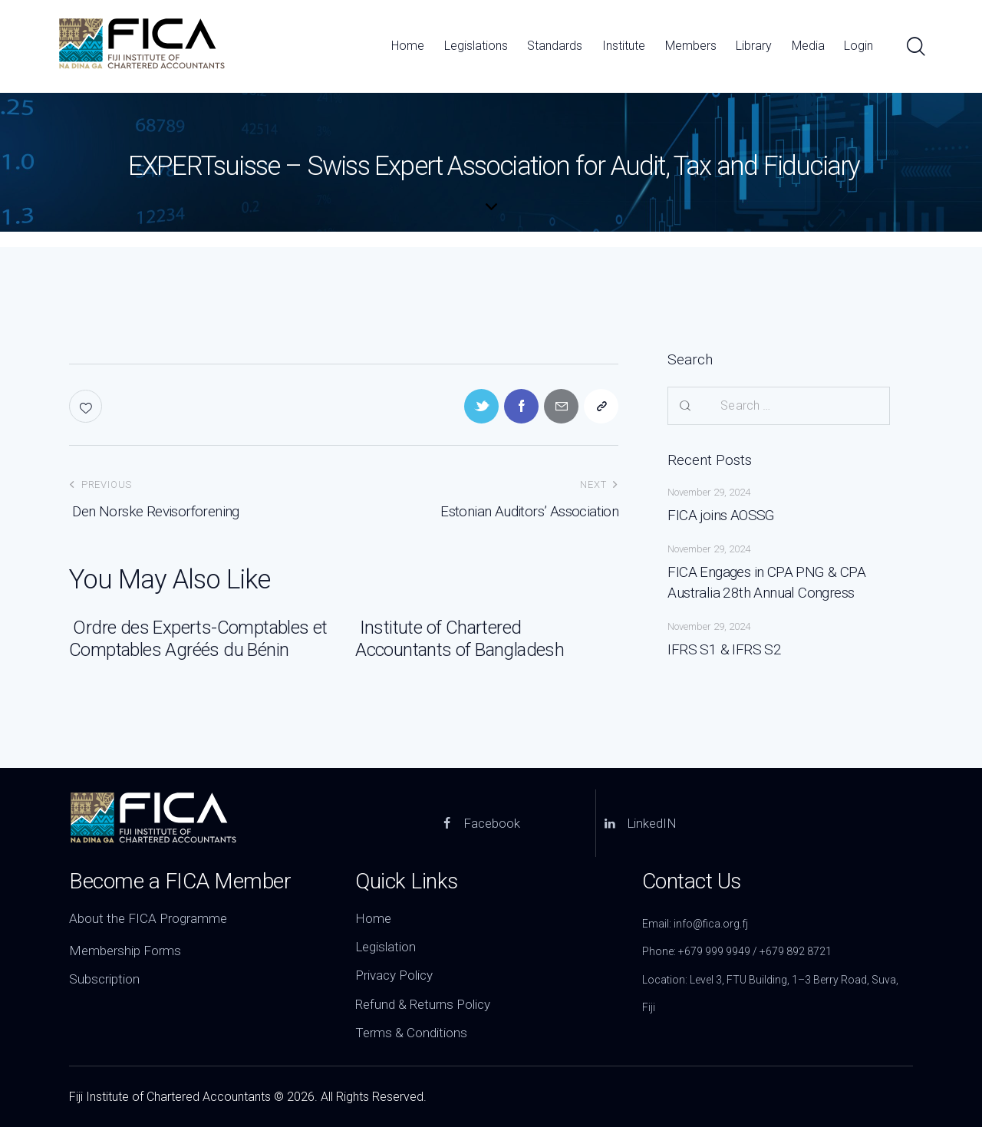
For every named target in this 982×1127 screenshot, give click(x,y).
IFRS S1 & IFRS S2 (724, 649)
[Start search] (914, 47)
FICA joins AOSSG (720, 515)
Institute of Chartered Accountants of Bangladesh (459, 639)
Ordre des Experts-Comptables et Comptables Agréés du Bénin (198, 639)
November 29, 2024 (708, 492)
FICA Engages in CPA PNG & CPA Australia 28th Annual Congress (766, 582)
